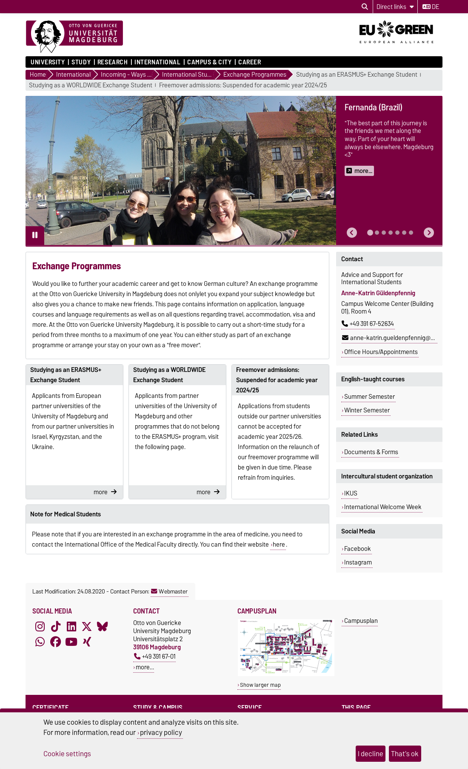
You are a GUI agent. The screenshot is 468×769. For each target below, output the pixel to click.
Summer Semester (369, 397)
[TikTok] (55, 626)
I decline (370, 754)
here (279, 544)
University (48, 62)
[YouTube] (71, 641)
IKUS (350, 493)
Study (81, 62)
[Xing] (86, 641)
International (157, 62)
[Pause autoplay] (35, 235)
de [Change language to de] (430, 7)
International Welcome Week (383, 507)
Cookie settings (67, 754)
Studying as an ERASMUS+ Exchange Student (356, 75)
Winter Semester (367, 410)
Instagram (358, 562)
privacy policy (161, 732)
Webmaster (169, 591)
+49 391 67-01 (155, 656)
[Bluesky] (102, 626)
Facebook (357, 549)
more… (145, 667)
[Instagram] (40, 626)
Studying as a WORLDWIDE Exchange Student (90, 85)
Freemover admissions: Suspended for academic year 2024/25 (243, 85)
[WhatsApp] (40, 641)
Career (249, 62)
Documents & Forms (371, 452)
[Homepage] (74, 37)
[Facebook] (55, 641)
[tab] (370, 233)
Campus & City (209, 62)
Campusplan (361, 620)
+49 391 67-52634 (368, 324)
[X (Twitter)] (86, 626)
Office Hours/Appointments (381, 352)
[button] (352, 233)
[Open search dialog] (364, 7)
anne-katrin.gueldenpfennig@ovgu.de (397, 338)
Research (112, 62)
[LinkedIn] (71, 626)
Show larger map (260, 684)
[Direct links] (395, 6)
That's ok (405, 754)
